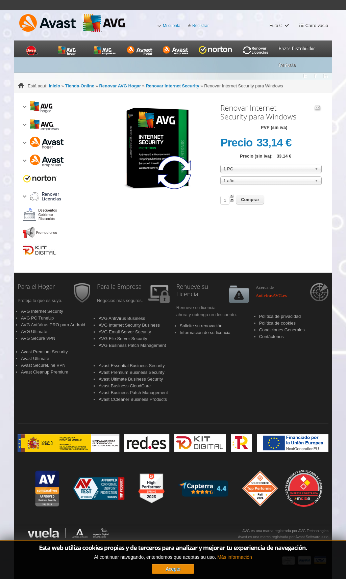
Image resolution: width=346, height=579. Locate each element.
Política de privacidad (280, 316)
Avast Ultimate (35, 358)
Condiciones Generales (282, 329)
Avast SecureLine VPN (43, 365)
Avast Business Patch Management (133, 392)
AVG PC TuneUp (37, 318)
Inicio (54, 85)
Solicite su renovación (201, 325)
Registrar (200, 25)
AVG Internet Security (42, 311)
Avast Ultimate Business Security (131, 379)
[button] (24, 107)
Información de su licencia (205, 332)
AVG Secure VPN (38, 338)
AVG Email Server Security (125, 331)
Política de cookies (277, 323)
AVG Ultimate (34, 331)
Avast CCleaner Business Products (133, 399)
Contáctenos (271, 336)
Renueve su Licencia (192, 290)
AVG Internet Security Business (129, 325)
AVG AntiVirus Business (122, 318)
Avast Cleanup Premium (44, 372)
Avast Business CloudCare (125, 385)
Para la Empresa (119, 287)
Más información (234, 563)
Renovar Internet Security (172, 85)
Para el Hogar (36, 287)
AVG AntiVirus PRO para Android (53, 324)
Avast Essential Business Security (132, 365)
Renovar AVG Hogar (120, 85)
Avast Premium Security (44, 351)
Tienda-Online (79, 85)
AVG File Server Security (123, 338)
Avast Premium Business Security (132, 372)
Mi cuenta (171, 25)
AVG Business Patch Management (132, 345)
